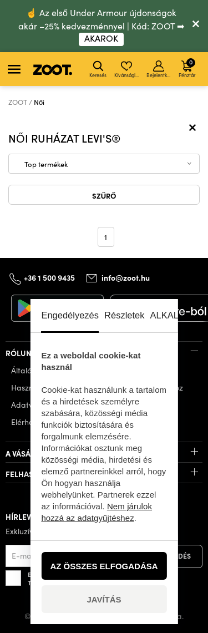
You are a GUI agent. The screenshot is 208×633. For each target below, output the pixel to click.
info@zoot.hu (126, 277)
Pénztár (187, 67)
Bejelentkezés (159, 69)
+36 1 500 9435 (49, 277)
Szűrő (104, 195)
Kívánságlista (127, 69)
